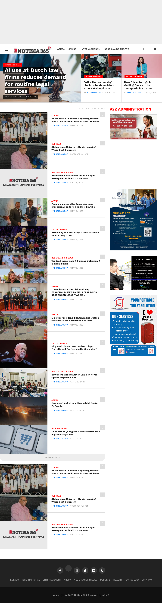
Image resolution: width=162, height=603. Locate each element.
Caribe (72, 49)
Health (117, 580)
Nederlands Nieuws (116, 49)
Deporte (105, 580)
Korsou (14, 580)
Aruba (61, 49)
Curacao (147, 580)
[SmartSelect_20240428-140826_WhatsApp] (133, 138)
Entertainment (52, 580)
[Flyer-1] (133, 355)
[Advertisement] (81, 22)
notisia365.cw (94, 98)
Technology (132, 580)
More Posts (52, 457)
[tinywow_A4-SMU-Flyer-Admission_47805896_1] (133, 249)
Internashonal (90, 49)
